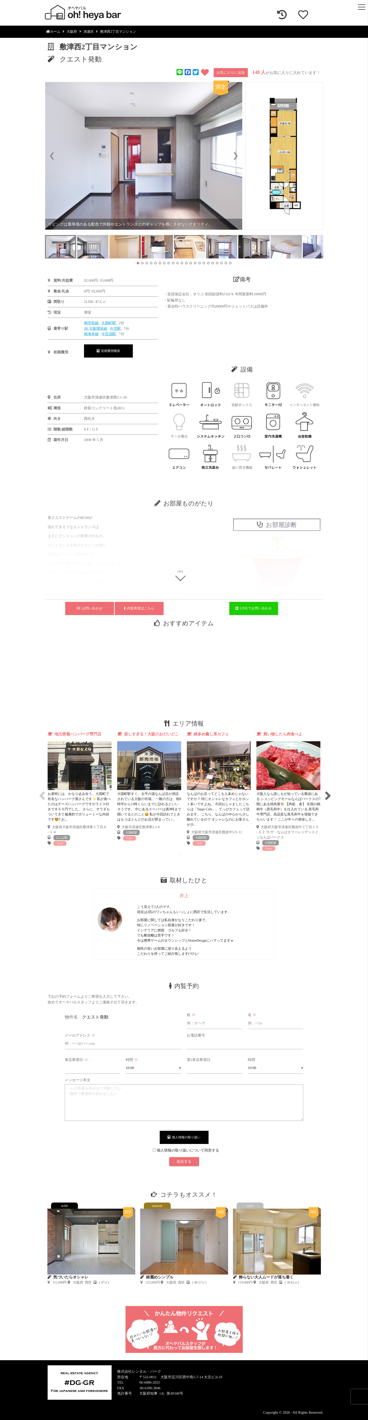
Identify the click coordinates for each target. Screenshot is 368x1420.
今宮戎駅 (109, 334)
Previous (41, 791)
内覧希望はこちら (139, 608)
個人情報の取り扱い (184, 1137)
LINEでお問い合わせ (253, 608)
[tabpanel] (80, 788)
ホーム (53, 31)
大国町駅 (109, 323)
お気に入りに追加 (231, 72)
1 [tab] (180, 855)
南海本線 (91, 334)
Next (327, 791)
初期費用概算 (108, 351)
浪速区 (89, 31)
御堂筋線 (91, 323)
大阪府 (72, 31)
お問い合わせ (89, 608)
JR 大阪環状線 (95, 328)
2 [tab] (187, 855)
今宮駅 (116, 328)
